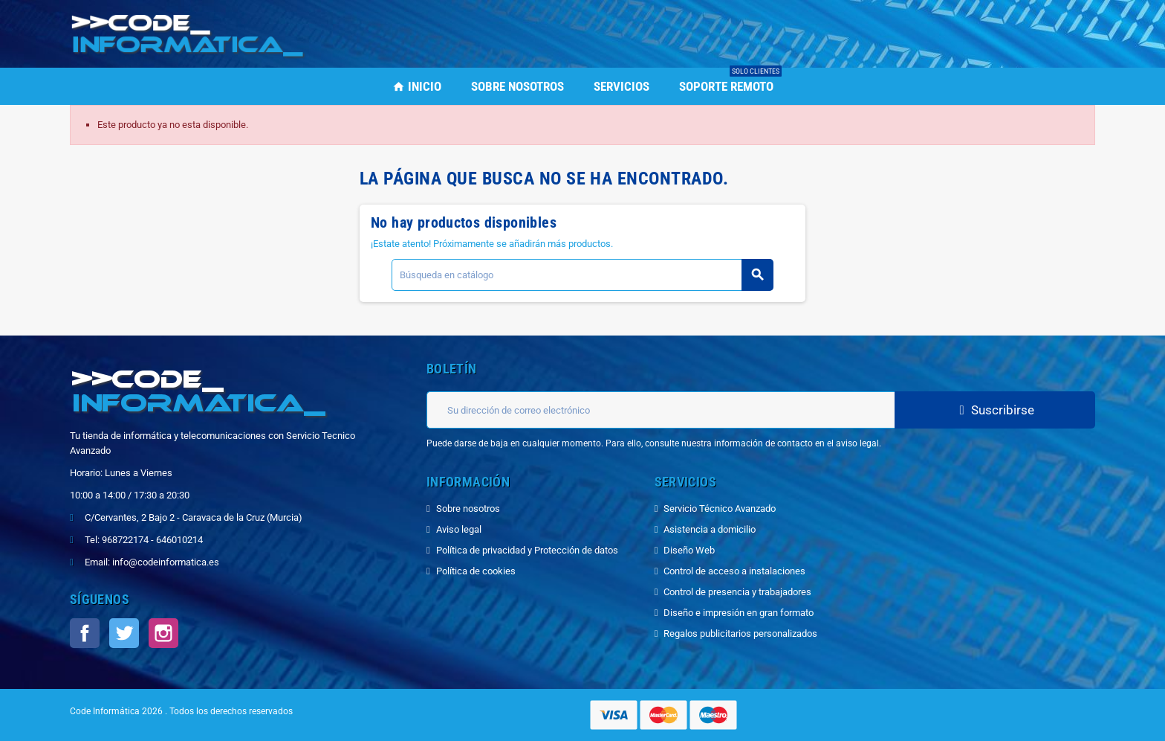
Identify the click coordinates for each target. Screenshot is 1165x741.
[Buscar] (582, 275)
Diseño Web (689, 550)
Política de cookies (476, 571)
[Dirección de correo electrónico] (660, 410)
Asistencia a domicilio (709, 529)
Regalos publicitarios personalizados (740, 633)
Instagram (163, 633)
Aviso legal (458, 529)
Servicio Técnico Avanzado (719, 508)
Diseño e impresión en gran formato (738, 612)
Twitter (124, 633)
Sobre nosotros (468, 508)
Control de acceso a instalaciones (734, 571)
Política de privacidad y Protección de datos (527, 550)
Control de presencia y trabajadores (737, 591)
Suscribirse (994, 409)
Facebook (85, 633)
